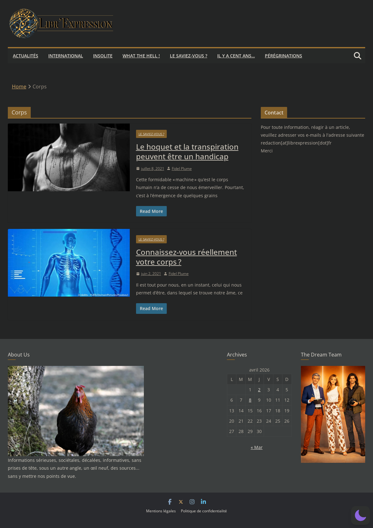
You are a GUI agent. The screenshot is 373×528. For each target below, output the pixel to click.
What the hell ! (141, 56)
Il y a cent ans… (236, 56)
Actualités (25, 56)
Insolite (103, 56)
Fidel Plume (182, 168)
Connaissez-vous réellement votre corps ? (186, 257)
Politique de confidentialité (204, 511)
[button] (360, 515)
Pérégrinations (283, 56)
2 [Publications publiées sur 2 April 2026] (259, 390)
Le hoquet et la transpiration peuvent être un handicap (187, 151)
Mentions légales (161, 511)
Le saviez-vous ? (188, 56)
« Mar (257, 447)
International (65, 56)
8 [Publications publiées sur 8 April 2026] (250, 400)
